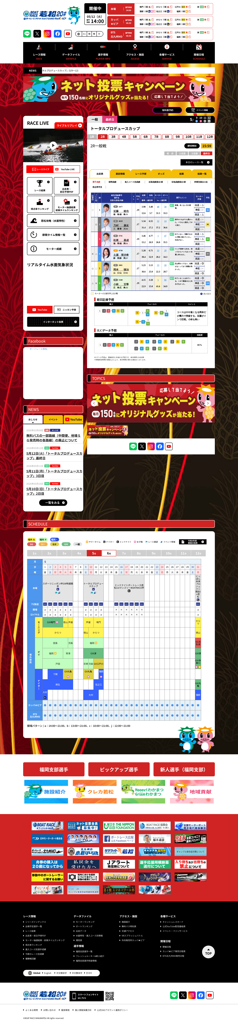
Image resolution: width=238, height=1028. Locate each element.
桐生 (58, 684)
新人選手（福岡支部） (184, 769)
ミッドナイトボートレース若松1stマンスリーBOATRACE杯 (129, 586)
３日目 (194, 153)
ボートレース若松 (38, 348)
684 (198, 604)
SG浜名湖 (198, 642)
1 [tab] (149, 417)
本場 (113, 9)
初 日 (170, 153)
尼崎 (86, 663)
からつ (198, 622)
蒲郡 (101, 671)
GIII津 (93, 653)
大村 (45, 692)
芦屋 (70, 622)
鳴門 (98, 622)
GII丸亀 (68, 671)
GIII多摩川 (198, 661)
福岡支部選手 (53, 769)
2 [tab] (152, 417)
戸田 (58, 663)
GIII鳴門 (51, 622)
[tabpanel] (151, 403)
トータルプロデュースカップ (93, 584)
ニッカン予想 (69, 309)
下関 (55, 674)
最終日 (206, 153)
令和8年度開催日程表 (193, 541)
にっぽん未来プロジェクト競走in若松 (198, 586)
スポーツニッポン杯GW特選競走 (58, 584)
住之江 (98, 684)
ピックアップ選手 (119, 769)
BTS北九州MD (116, 34)
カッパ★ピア (114, 22)
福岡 (92, 643)
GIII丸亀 (198, 684)
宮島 (55, 643)
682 (85, 604)
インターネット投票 (53, 321)
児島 (70, 643)
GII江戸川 (98, 663)
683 (45, 604)
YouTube (42, 309)
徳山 (65, 622)
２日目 (182, 153)
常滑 (68, 653)
